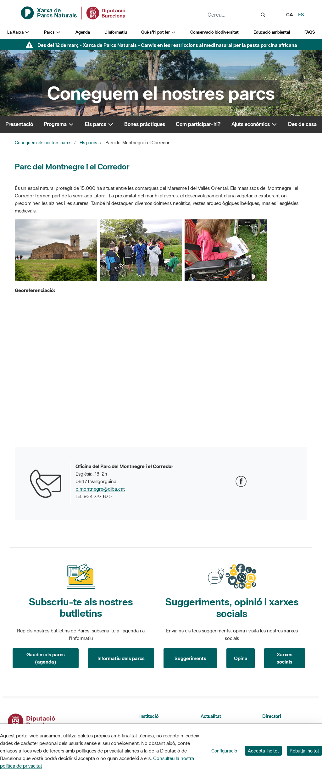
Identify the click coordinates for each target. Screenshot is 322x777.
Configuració (224, 751)
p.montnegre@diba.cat (100, 489)
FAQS (309, 32)
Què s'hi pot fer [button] (158, 32)
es (301, 14)
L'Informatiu (115, 32)
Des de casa (302, 124)
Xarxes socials (284, 658)
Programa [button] (59, 124)
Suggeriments (190, 658)
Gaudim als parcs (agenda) (45, 658)
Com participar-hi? (198, 124)
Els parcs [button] (99, 124)
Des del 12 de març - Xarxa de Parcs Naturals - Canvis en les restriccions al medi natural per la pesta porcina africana (167, 45)
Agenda (82, 32)
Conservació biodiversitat (214, 32)
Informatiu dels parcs (121, 658)
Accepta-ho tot (263, 751)
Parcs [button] (52, 32)
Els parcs (88, 143)
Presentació (19, 124)
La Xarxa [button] (18, 32)
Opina (240, 658)
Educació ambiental (271, 32)
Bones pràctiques (144, 124)
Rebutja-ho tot (304, 751)
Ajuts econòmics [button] (254, 124)
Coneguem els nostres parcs (43, 143)
